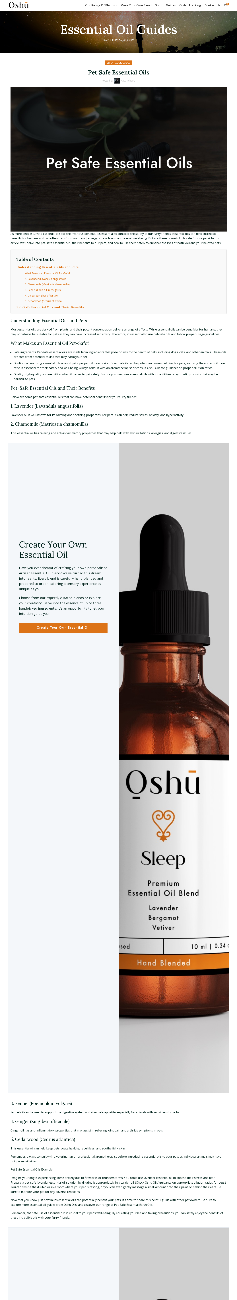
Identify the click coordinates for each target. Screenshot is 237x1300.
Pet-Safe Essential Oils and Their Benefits (50, 307)
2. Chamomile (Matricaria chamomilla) (47, 284)
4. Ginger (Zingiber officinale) (42, 295)
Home (106, 40)
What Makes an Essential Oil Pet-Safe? (47, 273)
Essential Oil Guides (123, 40)
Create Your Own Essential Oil (63, 627)
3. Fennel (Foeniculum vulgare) (43, 290)
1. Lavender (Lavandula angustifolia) (46, 279)
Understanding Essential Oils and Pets (47, 267)
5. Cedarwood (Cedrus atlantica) (44, 301)
